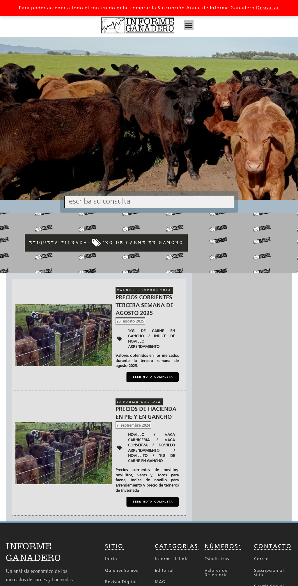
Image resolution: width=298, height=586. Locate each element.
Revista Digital (121, 582)
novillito (138, 455)
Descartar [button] (267, 7)
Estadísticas (217, 559)
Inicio (111, 559)
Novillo (136, 434)
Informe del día (172, 559)
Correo (261, 559)
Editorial (164, 570)
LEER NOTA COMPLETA (153, 376)
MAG (160, 582)
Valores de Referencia (216, 572)
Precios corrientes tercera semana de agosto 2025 (144, 305)
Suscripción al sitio (269, 572)
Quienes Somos (121, 570)
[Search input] (151, 201)
